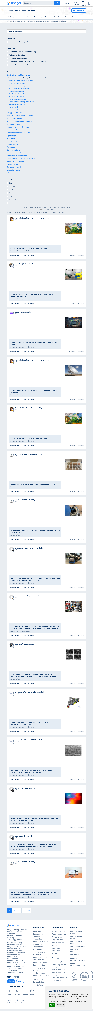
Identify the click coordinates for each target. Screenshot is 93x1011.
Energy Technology (14, 113)
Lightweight (11, 136)
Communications (13, 150)
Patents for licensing (16, 55)
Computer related (14, 153)
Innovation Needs (25, 17)
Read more (14, 255)
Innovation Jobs (58, 945)
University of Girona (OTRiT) (26, 692)
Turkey (10, 203)
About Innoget (38, 931)
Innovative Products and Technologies (22, 52)
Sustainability (12, 138)
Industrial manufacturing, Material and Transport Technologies (32, 78)
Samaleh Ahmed (21, 788)
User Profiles (56, 980)
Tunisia (11, 186)
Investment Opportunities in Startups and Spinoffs (27, 61)
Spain (10, 183)
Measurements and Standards (18, 127)
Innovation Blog (42, 207)
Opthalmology (12, 144)
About (25, 207)
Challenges (11, 17)
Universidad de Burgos (23, 596)
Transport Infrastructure (17, 99)
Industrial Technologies (16, 110)
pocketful (19, 312)
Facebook (24, 992)
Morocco (11, 199)
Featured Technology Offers (18, 42)
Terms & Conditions (64, 207)
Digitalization (12, 141)
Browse (67, 3)
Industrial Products (14, 170)
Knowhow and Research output (20, 58)
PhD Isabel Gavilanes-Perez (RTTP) (28, 218)
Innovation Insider (40, 962)
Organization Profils (59, 978)
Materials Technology (16, 96)
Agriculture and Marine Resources (19, 121)
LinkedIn (10, 992)
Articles (66, 17)
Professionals (57, 937)
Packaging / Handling (16, 91)
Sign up (11, 981)
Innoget (32, 992)
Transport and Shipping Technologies (21, 102)
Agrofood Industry (14, 124)
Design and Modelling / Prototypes (21, 80)
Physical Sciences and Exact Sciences (21, 115)
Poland (10, 193)
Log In (89, 3)
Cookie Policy (38, 985)
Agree (52, 1005)
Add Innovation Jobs (78, 946)
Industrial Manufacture (17, 83)
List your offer (78, 10)
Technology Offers (41, 17)
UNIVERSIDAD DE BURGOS (24, 454)
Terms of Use (38, 979)
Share (31, 255)
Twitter (17, 992)
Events (53, 17)
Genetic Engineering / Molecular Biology (22, 158)
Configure (60, 1005)
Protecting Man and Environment (19, 130)
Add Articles (74, 954)
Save (23, 255)
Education (75, 17)
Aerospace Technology (17, 104)
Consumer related (14, 167)
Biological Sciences (14, 118)
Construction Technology (17, 94)
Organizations (57, 940)
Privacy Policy (52, 207)
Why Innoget (76, 3)
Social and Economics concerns (18, 133)
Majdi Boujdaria (21, 264)
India (10, 190)
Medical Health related (15, 161)
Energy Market (12, 164)
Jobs (59, 17)
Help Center (32, 207)
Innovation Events (58, 943)
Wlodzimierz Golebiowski (24, 548)
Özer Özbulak (20, 836)
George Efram (20, 644)
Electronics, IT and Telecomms (18, 75)
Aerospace (11, 147)
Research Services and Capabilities (21, 65)
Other (9, 173)
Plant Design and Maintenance (19, 88)
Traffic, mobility (14, 107)
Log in (20, 981)
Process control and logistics (18, 86)
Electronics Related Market (17, 156)
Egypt (10, 196)
